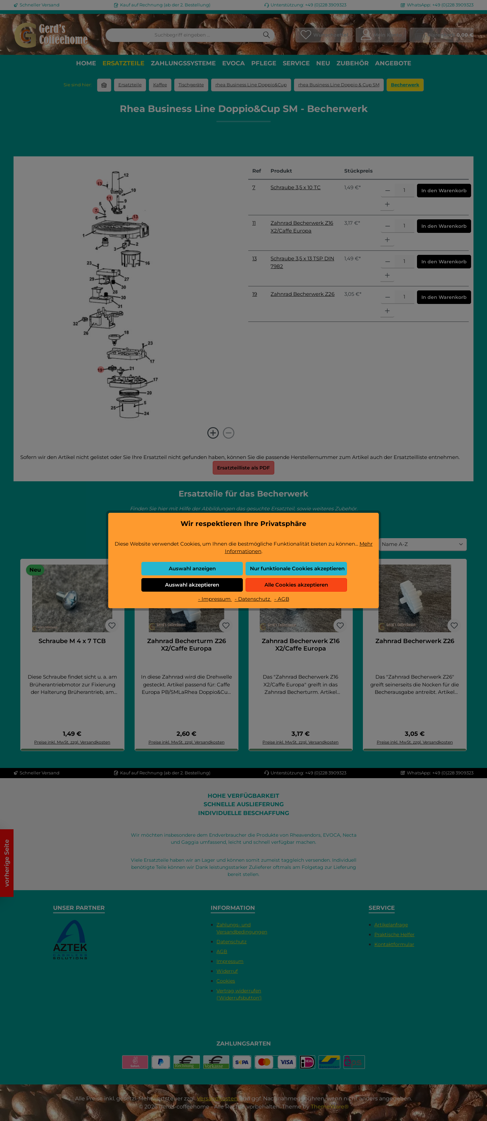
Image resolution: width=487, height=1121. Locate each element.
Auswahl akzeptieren (192, 584)
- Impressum (215, 599)
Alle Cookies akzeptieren (296, 584)
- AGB (281, 599)
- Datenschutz (253, 599)
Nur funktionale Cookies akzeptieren (297, 568)
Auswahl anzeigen (192, 568)
